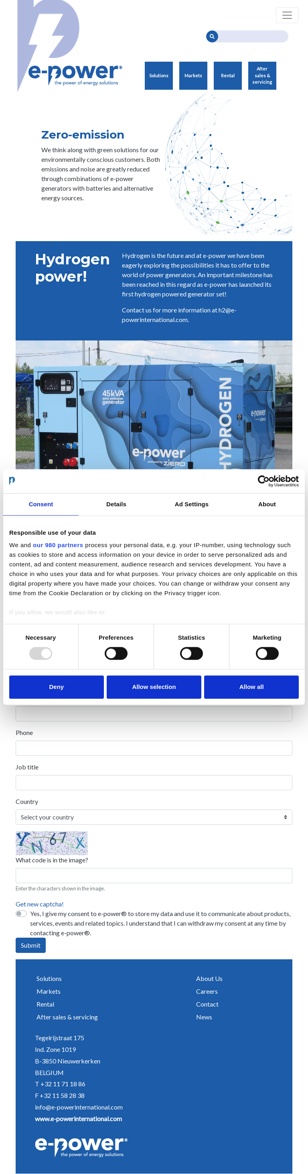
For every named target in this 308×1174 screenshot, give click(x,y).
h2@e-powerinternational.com (179, 314)
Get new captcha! (40, 904)
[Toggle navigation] (287, 15)
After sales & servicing (262, 75)
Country (27, 801)
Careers (207, 991)
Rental (228, 75)
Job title (27, 767)
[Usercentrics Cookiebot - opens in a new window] (264, 481)
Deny (56, 686)
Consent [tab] (41, 504)
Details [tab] (116, 504)
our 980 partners (58, 545)
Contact (207, 1004)
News (204, 1017)
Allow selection (154, 686)
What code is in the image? (52, 860)
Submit (31, 945)
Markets (193, 75)
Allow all (251, 686)
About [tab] (267, 504)
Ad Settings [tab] (192, 504)
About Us (209, 978)
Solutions (158, 75)
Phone (24, 732)
